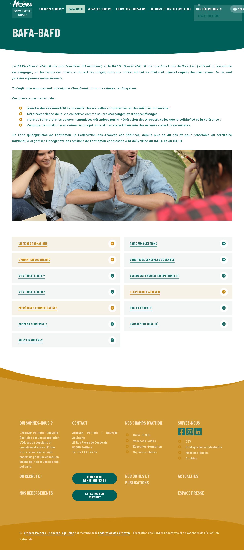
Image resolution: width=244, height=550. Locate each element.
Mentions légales (197, 452)
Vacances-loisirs (144, 441)
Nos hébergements (36, 492)
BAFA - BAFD (141, 435)
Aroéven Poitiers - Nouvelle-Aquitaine (49, 533)
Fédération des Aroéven (114, 533)
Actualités (188, 476)
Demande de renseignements (94, 478)
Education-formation (147, 446)
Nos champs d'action (143, 422)
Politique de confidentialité (204, 447)
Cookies (191, 458)
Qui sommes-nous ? (36, 422)
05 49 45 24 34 (87, 452)
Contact (80, 422)
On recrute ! (31, 476)
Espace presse (191, 492)
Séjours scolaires (145, 452)
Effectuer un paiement (94, 495)
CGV (188, 441)
